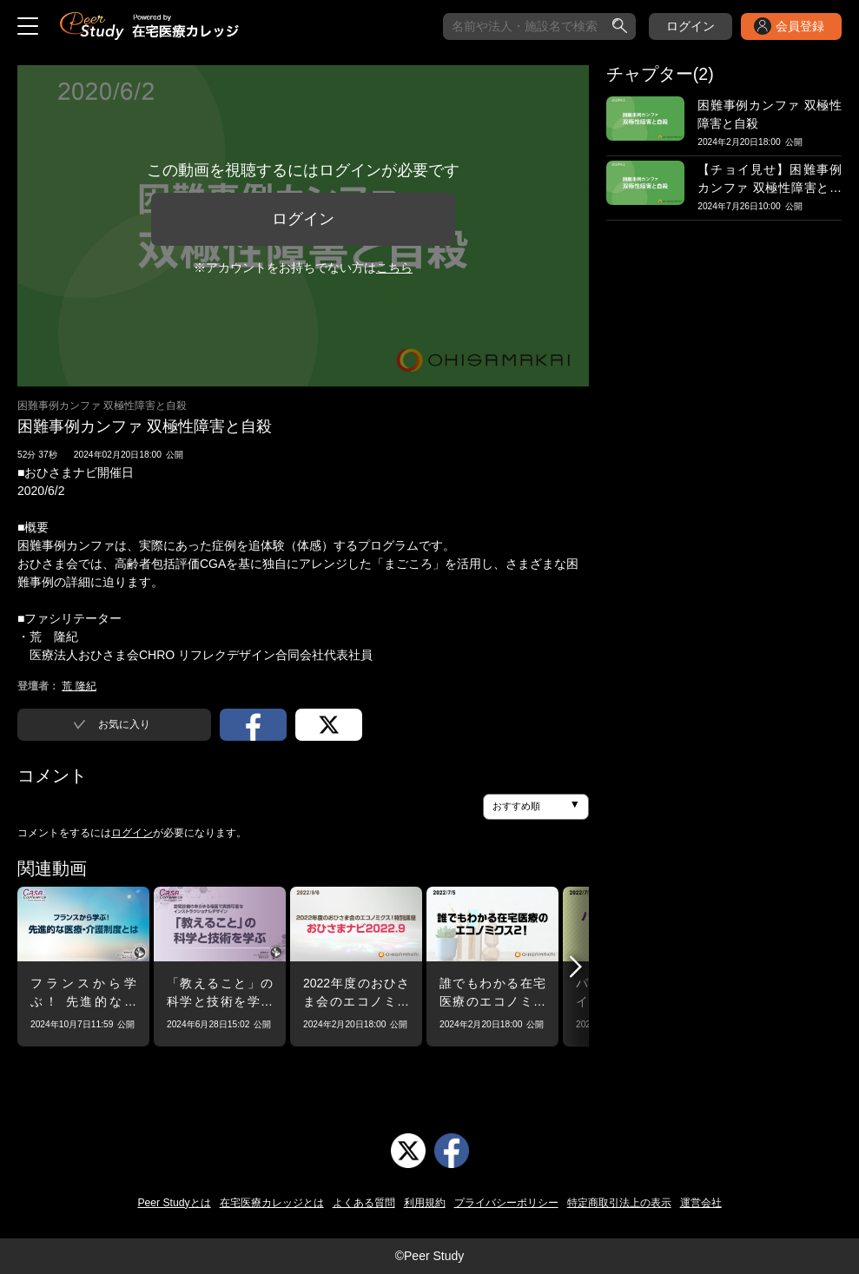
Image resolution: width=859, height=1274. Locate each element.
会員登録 (800, 26)
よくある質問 (364, 1203)
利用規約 (425, 1203)
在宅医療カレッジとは (272, 1203)
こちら (394, 267)
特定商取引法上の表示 (619, 1203)
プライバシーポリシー (506, 1203)
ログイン (690, 26)
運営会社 (701, 1203)
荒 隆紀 (79, 686)
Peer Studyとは (173, 1203)
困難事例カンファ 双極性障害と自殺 (102, 405)
